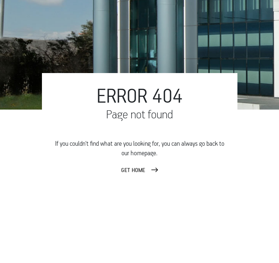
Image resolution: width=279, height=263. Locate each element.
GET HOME (133, 170)
